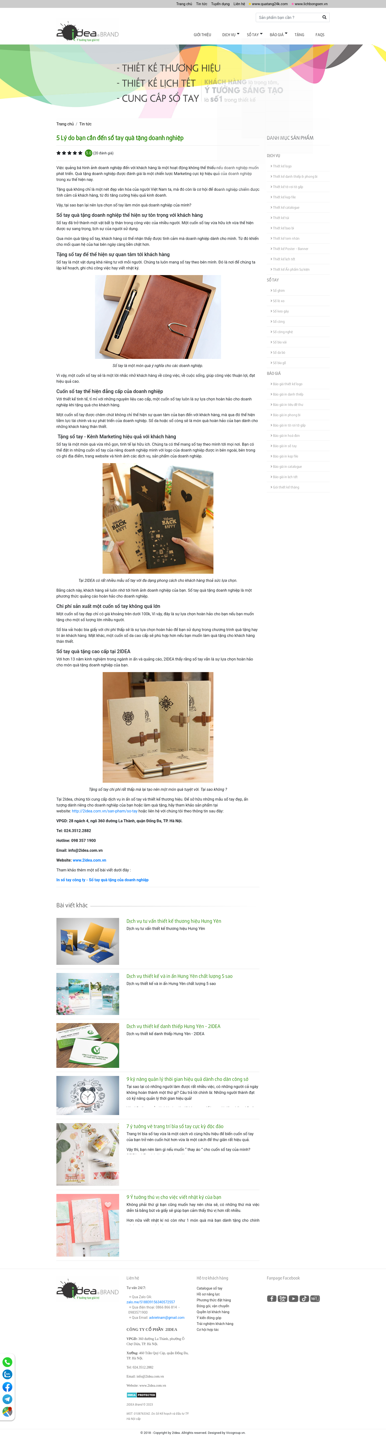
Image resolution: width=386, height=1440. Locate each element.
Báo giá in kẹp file (284, 452)
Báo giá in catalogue (286, 463)
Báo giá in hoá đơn (285, 432)
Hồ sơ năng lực (208, 1290)
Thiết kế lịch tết (283, 255)
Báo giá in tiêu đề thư (287, 401)
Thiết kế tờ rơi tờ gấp (287, 183)
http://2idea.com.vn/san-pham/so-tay (104, 807)
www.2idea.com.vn (89, 856)
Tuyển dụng (212, 3)
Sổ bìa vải (279, 338)
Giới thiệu (216, 33)
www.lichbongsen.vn (309, 3)
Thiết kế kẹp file (283, 193)
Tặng (303, 33)
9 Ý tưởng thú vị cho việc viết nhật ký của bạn (174, 1193)
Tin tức (192, 3)
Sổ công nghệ (282, 328)
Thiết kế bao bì (282, 224)
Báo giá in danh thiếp (287, 390)
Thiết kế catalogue (285, 204)
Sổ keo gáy (280, 307)
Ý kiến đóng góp (209, 1314)
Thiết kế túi (280, 214)
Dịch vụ (240, 33)
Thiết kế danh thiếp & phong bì (294, 173)
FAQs (321, 33)
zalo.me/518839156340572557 (151, 1298)
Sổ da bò (278, 349)
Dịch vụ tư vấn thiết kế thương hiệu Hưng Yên (174, 917)
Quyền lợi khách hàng (213, 1308)
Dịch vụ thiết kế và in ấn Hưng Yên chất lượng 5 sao (180, 972)
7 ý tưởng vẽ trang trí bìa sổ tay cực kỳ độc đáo (175, 1122)
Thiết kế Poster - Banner (289, 245)
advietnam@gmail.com (167, 1314)
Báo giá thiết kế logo (287, 380)
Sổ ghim (278, 287)
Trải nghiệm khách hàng (215, 1320)
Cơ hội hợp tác (208, 1326)
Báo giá (283, 33)
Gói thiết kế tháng (285, 483)
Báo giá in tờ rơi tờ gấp (288, 421)
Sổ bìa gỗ (278, 359)
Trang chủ (173, 3)
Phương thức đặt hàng (214, 1296)
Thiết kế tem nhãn (285, 235)
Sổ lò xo (278, 297)
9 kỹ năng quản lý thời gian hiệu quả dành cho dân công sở (187, 1075)
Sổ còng (278, 318)
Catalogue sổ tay (209, 1284)
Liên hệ (232, 3)
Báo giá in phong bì (285, 411)
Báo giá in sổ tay (284, 442)
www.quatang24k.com (265, 3)
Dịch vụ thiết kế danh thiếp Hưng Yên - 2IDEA (174, 1022)
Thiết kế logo (281, 162)
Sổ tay (262, 33)
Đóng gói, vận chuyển (213, 1302)
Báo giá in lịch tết (284, 473)
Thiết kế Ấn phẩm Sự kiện (290, 266)
